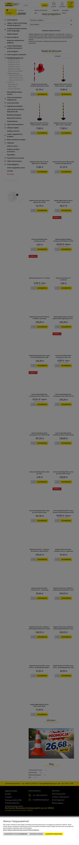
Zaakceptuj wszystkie (54, 834)
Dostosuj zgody (36, 834)
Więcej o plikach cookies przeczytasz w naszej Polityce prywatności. (21, 830)
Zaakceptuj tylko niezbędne (15, 834)
